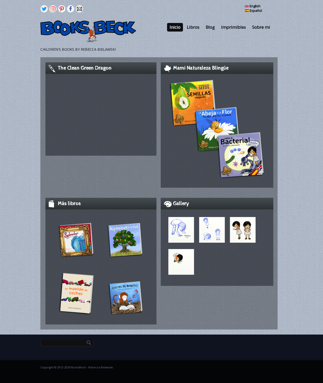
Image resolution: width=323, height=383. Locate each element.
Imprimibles (233, 27)
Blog (210, 27)
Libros (193, 27)
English (252, 6)
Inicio (175, 27)
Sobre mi (261, 27)
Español (253, 10)
